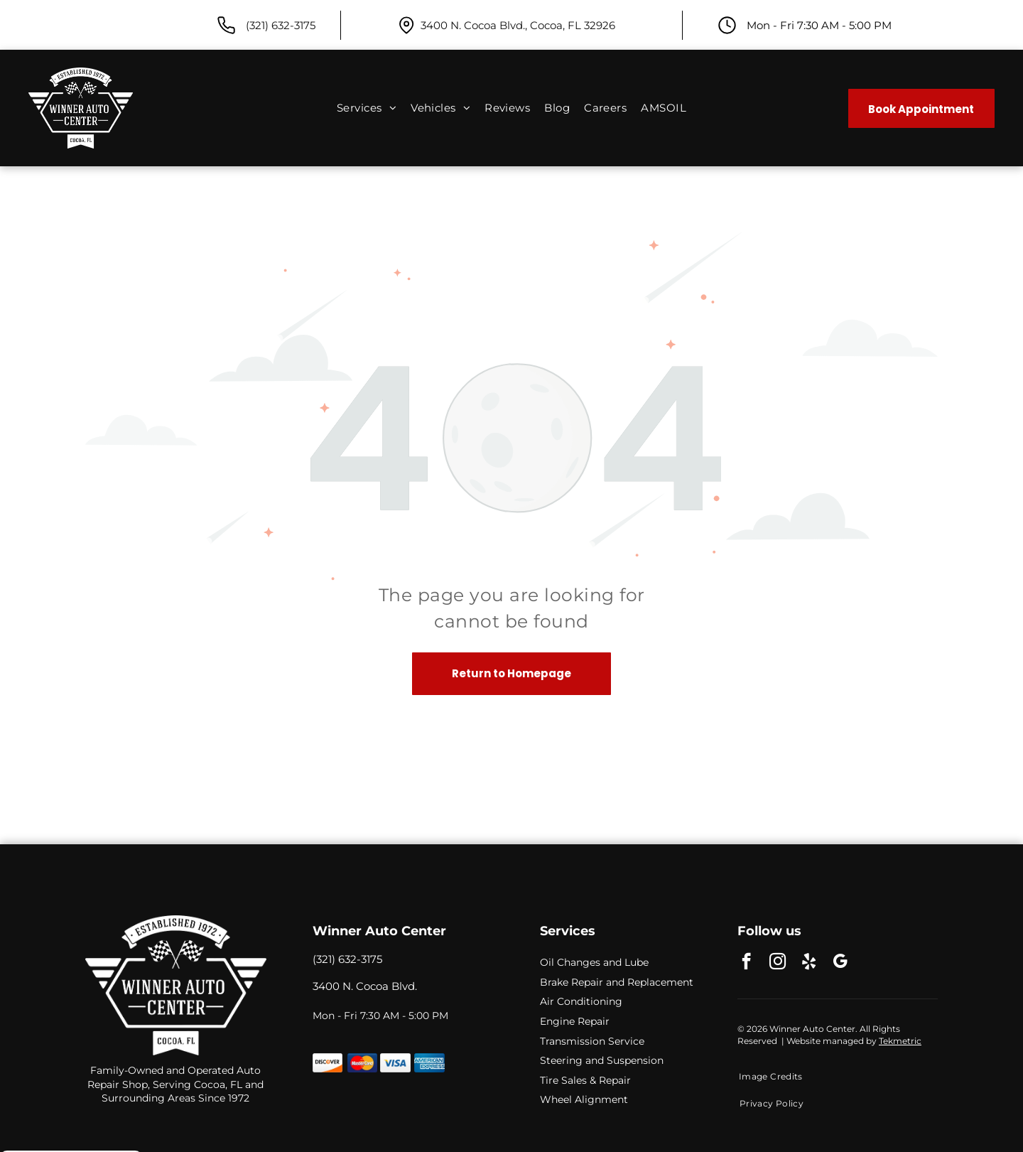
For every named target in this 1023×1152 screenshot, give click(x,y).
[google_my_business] (840, 963)
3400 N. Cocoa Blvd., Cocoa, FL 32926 (518, 25)
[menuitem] (367, 108)
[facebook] (746, 963)
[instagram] (777, 963)
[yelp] (808, 963)
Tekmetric (900, 1040)
